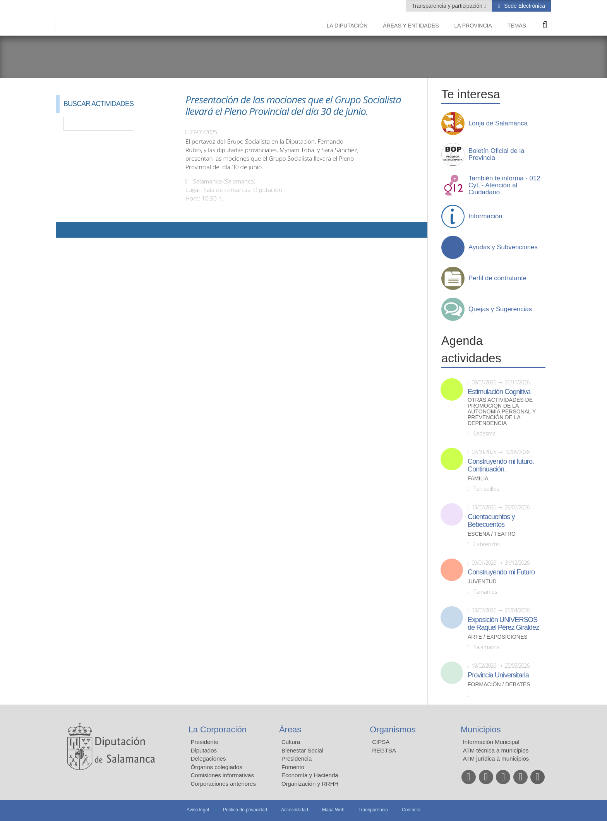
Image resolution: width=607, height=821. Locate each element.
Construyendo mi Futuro (501, 572)
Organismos (393, 729)
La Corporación (218, 729)
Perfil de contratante (497, 278)
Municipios (481, 729)
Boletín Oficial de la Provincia (496, 154)
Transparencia (373, 809)
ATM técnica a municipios (496, 750)
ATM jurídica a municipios (496, 758)
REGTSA (384, 750)
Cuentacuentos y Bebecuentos (491, 520)
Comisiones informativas (222, 775)
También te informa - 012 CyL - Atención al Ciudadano (504, 185)
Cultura (290, 742)
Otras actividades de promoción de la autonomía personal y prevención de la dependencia (502, 411)
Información (485, 216)
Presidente (205, 742)
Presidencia (296, 758)
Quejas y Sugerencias (500, 309)
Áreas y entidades (411, 25)
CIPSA (380, 742)
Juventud (482, 581)
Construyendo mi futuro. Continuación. (501, 465)
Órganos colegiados (216, 767)
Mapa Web (333, 809)
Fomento (292, 767)
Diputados (204, 750)
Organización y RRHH (310, 783)
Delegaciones (208, 758)
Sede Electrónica (523, 6)
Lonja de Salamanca (498, 123)
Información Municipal (491, 742)
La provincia (473, 25)
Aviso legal (198, 809)
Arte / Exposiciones (498, 637)
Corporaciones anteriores (223, 783)
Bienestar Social (302, 750)
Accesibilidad (294, 809)
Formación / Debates (499, 684)
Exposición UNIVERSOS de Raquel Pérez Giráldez (503, 623)
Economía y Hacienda (309, 775)
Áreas (290, 729)
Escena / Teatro (492, 534)
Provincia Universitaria (498, 675)
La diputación (347, 25)
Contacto (411, 809)
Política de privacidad (245, 809)
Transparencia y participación (448, 6)
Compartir (65, 230)
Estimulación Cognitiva (499, 392)
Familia (478, 479)
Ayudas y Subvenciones (503, 247)
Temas (517, 25)
